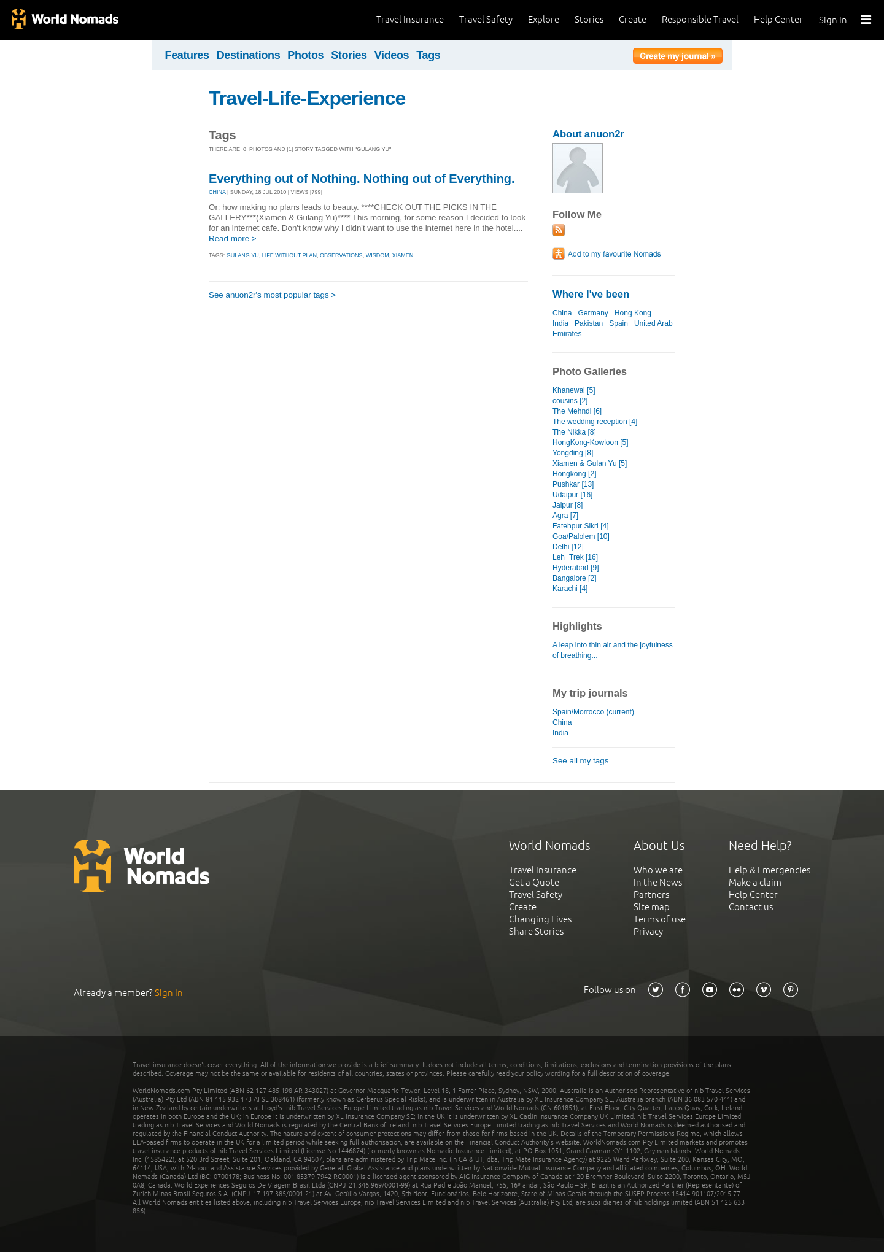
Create (632, 19)
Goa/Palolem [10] (581, 536)
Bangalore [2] (574, 578)
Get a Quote (534, 882)
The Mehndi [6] (577, 411)
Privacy (648, 931)
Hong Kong (633, 313)
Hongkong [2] (574, 474)
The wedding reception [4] (594, 421)
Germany (593, 313)
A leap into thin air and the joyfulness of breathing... (612, 650)
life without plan (289, 255)
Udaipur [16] (572, 494)
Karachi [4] (569, 588)
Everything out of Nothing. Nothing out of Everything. (361, 178)
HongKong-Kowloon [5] (590, 442)
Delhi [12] (568, 547)
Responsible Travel (700, 19)
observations (341, 255)
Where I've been (590, 294)
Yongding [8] (572, 453)
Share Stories (536, 931)
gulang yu (243, 255)
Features (187, 55)
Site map (652, 907)
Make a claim (755, 882)
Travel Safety (486, 19)
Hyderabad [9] (575, 567)
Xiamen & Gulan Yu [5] (589, 463)
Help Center (778, 19)
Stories (589, 19)
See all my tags (580, 760)
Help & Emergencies (769, 870)
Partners (651, 894)
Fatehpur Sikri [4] (580, 526)
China (562, 313)
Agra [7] (565, 515)
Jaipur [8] (567, 505)
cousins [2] (569, 400)
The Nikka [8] (574, 432)
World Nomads (64, 20)
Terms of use (660, 919)
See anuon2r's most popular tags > (272, 294)
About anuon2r (588, 134)
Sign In (833, 20)
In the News (658, 882)
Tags (428, 55)
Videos (391, 55)
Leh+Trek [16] (575, 557)
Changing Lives (540, 919)
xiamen (403, 255)
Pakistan (589, 323)
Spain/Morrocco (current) (593, 712)
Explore (543, 19)
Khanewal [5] (573, 390)
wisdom (377, 255)
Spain (618, 323)
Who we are (658, 870)
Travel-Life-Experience (307, 98)
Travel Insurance (410, 19)
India (560, 323)
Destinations (249, 55)
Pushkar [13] (573, 484)
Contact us (751, 907)
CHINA (217, 192)
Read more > (233, 238)
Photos (305, 55)
